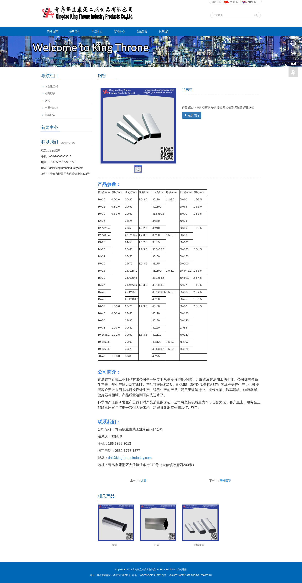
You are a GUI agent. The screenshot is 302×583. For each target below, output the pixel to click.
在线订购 (192, 115)
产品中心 (97, 31)
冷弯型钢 (50, 93)
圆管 (114, 544)
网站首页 (52, 31)
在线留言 (141, 31)
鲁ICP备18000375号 (201, 575)
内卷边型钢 (51, 86)
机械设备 (50, 114)
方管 (143, 480)
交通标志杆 (51, 107)
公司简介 (74, 31)
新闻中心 (119, 31)
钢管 (47, 100)
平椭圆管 (225, 480)
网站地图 (182, 569)
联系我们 (164, 31)
